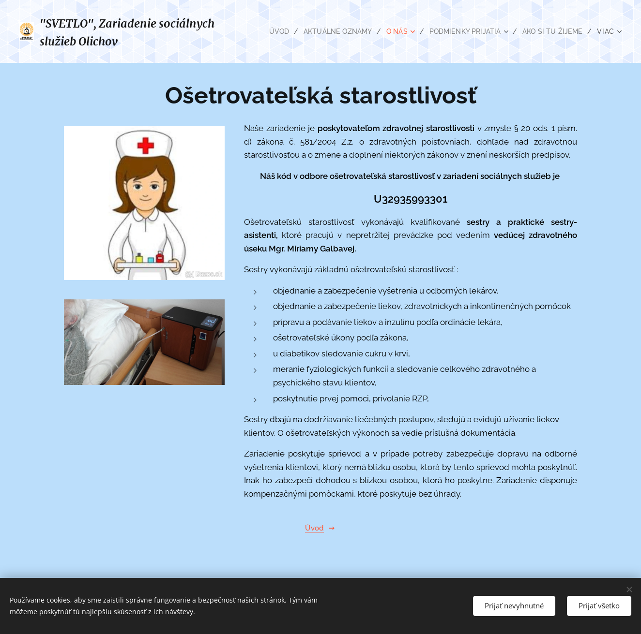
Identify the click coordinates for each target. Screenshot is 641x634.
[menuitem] (268, 31)
